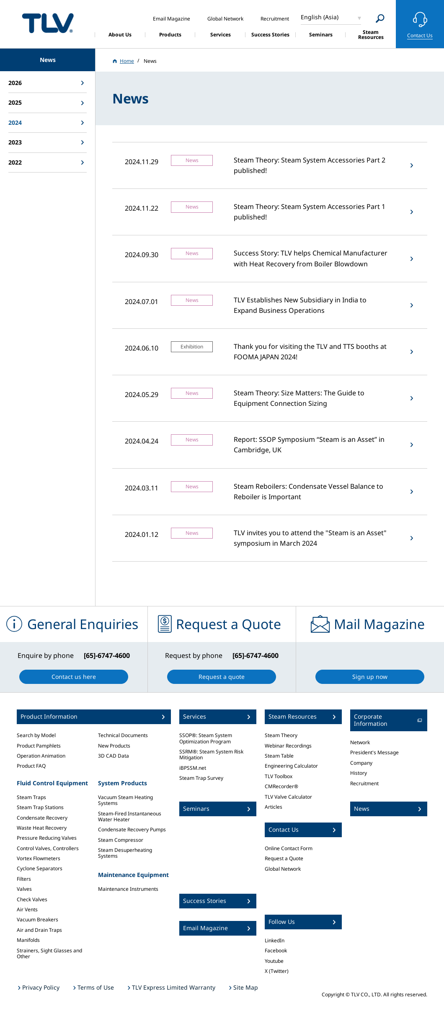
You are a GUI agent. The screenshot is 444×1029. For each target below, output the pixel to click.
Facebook (276, 950)
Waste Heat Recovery (42, 827)
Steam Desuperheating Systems (125, 852)
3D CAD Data (113, 755)
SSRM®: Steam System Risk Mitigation (211, 754)
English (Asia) (319, 17)
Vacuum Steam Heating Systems (125, 800)
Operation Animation (41, 755)
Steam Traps (31, 797)
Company (361, 762)
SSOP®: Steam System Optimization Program (205, 738)
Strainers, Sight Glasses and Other (49, 953)
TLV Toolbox (278, 776)
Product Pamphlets (39, 745)
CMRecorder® (281, 786)
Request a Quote (284, 858)
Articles (273, 806)
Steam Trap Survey (201, 777)
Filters (24, 878)
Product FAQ (31, 765)
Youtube (274, 961)
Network (360, 742)
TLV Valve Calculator (288, 796)
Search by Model (36, 735)
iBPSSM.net (192, 767)
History (358, 772)
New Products (114, 745)
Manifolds (28, 940)
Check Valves (32, 899)
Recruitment (364, 783)
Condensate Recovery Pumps (132, 829)
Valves (24, 888)
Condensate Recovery (42, 817)
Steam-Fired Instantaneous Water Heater (129, 816)
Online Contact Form (288, 848)
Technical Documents (123, 735)
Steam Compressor (120, 839)
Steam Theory (281, 735)
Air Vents (27, 909)
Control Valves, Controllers (48, 848)
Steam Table (279, 755)
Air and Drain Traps (39, 930)
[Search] (380, 18)
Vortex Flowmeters (38, 858)
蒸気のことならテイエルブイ (48, 22)
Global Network (283, 868)
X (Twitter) (277, 971)
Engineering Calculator (291, 765)
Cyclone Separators (39, 868)
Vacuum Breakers (37, 919)
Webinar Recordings (288, 745)
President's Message (374, 752)
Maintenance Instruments (128, 888)
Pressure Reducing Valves (47, 837)
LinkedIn (274, 940)
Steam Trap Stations (40, 807)
